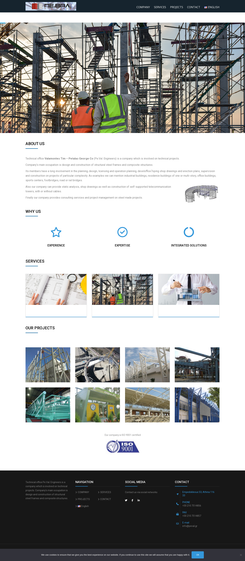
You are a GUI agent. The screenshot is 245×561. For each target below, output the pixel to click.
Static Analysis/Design (60, 311)
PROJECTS (176, 7)
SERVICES (160, 7)
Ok (197, 555)
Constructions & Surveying (122, 312)
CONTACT (193, 7)
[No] (240, 555)
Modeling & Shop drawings (187, 312)
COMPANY (143, 7)
